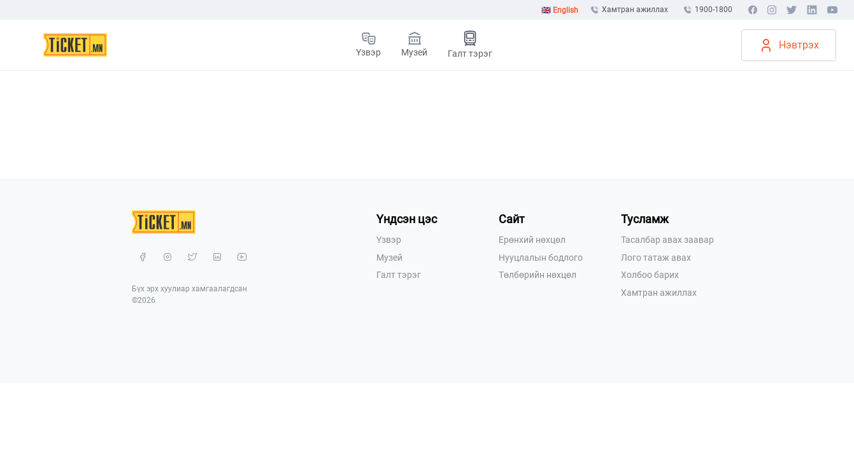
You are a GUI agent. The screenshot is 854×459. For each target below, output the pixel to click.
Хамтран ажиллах (629, 10)
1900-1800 (708, 10)
